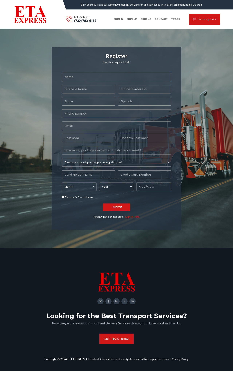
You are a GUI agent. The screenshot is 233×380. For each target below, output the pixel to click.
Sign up (116, 21)
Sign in (101, 21)
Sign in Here (132, 221)
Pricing (135, 21)
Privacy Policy (180, 368)
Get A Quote (202, 21)
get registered (116, 347)
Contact (153, 21)
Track (170, 21)
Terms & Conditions (79, 202)
